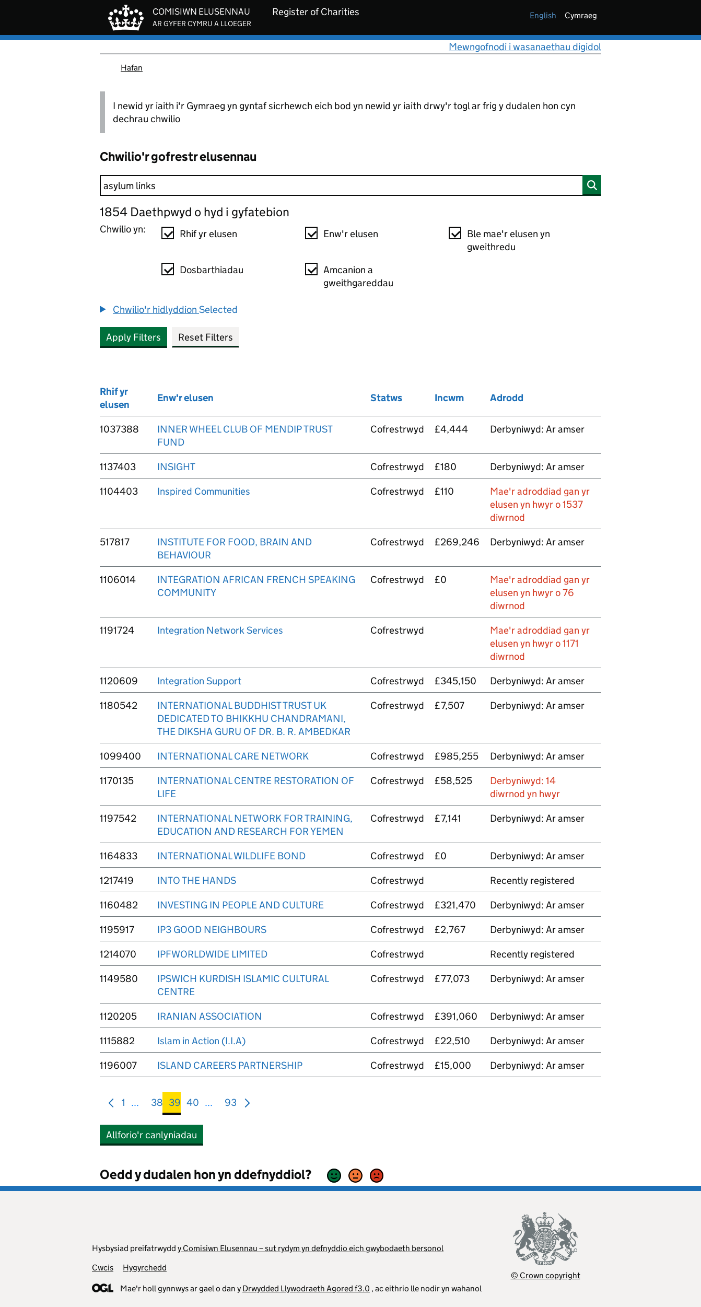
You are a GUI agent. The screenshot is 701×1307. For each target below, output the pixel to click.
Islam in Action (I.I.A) (201, 1041)
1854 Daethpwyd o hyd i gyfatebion (194, 211)
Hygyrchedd (145, 1268)
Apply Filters (133, 337)
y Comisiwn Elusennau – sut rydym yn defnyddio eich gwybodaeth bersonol (310, 1248)
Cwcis (102, 1268)
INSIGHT (176, 467)
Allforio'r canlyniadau (151, 1135)
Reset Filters (205, 337)
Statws (386, 398)
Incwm (449, 398)
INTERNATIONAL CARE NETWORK (233, 756)
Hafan (132, 68)
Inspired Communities (203, 491)
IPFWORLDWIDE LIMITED (212, 954)
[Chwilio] (350, 185)
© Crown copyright (545, 1275)
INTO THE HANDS (196, 880)
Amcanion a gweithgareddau (358, 276)
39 (175, 1104)
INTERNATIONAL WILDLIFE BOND (231, 856)
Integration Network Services (220, 630)
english (543, 15)
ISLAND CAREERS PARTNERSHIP (229, 1065)
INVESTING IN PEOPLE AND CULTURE (240, 905)
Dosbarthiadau (211, 270)
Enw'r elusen (350, 234)
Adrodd (506, 398)
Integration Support (199, 681)
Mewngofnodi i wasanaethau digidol (525, 47)
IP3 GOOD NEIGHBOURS (211, 930)
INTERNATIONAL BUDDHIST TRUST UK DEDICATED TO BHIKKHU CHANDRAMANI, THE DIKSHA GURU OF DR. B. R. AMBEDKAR (253, 718)
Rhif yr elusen (208, 234)
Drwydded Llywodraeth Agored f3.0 (306, 1288)
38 (157, 1104)
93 (231, 1104)
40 (192, 1104)
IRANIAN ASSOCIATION (209, 1016)
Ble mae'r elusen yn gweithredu (508, 240)
